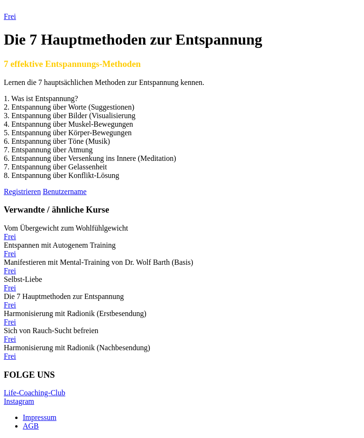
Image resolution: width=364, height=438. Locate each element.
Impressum (39, 417)
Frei (10, 237)
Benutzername (64, 191)
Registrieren (22, 191)
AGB (31, 426)
